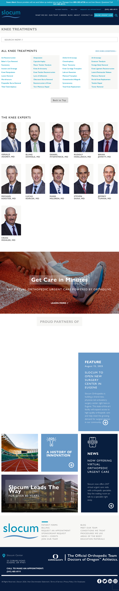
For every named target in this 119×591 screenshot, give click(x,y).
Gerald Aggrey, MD (8, 155)
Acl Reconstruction (8, 58)
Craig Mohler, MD (8, 239)
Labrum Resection (69, 72)
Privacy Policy (68, 581)
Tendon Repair (97, 83)
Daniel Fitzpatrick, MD (59, 155)
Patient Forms (50, 524)
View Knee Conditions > (105, 51)
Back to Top (59, 100)
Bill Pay (74, 9)
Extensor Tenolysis (98, 61)
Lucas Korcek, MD (32, 197)
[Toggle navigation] (2, 19)
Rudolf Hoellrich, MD (82, 155)
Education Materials (93, 539)
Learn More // (59, 303)
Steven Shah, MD (79, 197)
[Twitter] (104, 581)
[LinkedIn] (110, 581)
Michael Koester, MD (8, 197)
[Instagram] (115, 581)
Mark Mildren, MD (57, 197)
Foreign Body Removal (100, 65)
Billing (46, 527)
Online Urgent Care (104, 15)
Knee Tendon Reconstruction (44, 72)
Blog (70, 15)
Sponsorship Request (54, 533)
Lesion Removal (7, 76)
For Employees (80, 581)
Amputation (37, 58)
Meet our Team (89, 527)
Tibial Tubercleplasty (8, 87)
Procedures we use (92, 533)
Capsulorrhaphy (39, 61)
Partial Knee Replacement (101, 79)
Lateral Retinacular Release (101, 72)
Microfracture (6, 79)
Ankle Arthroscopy (70, 58)
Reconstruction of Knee (42, 83)
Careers (63, 15)
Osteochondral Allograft (71, 79)
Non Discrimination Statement (38, 581)
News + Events (50, 536)
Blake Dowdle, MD (33, 155)
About (77, 15)
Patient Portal (61, 9)
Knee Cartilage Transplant (72, 69)
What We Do (41, 15)
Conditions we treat (93, 530)
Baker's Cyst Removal (9, 61)
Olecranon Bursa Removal (43, 79)
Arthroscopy (96, 58)
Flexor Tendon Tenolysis (42, 65)
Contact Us (87, 15)
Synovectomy (67, 83)
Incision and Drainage (9, 69)
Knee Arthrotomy (40, 69)
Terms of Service (56, 581)
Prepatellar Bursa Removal (11, 83)
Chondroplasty (68, 61)
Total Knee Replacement (71, 87)
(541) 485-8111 (111, 9)
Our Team (53, 15)
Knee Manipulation (8, 72)
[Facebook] (99, 581)
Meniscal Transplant (70, 76)
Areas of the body (91, 536)
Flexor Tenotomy (69, 65)
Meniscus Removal (98, 76)
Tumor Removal (97, 87)
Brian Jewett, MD (104, 155)
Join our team (50, 539)
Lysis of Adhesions (40, 76)
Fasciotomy (5, 65)
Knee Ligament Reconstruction (103, 69)
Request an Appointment (90, 9)
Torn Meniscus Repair (41, 87)
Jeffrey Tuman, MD (104, 197)
